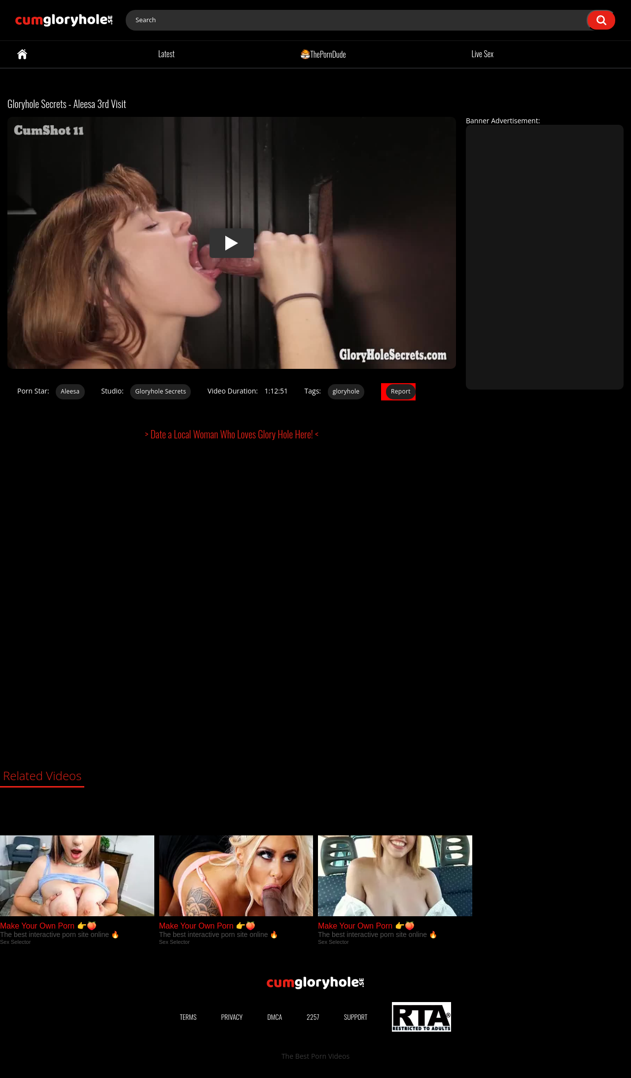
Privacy (232, 1016)
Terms (188, 1016)
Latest (166, 54)
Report (401, 391)
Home (22, 54)
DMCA (274, 1016)
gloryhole (346, 391)
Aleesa (70, 391)
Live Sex (483, 54)
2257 (313, 1016)
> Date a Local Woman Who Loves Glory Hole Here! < (231, 434)
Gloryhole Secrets (160, 391)
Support (356, 1016)
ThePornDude (323, 54)
